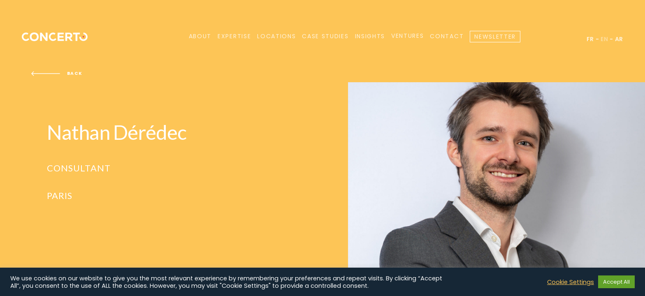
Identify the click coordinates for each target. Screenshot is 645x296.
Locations (276, 36)
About (200, 36)
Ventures (407, 36)
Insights (370, 36)
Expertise (234, 36)
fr (590, 39)
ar (619, 39)
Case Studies (325, 36)
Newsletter (495, 36)
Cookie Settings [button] (570, 282)
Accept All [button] (616, 282)
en (604, 39)
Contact (447, 36)
